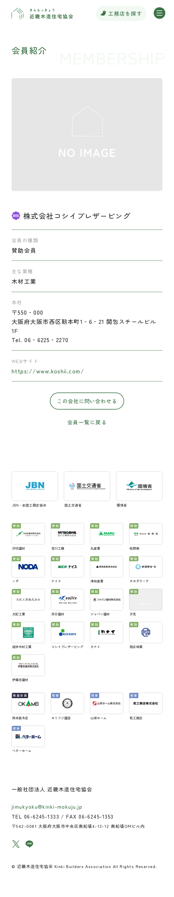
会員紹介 (29, 50)
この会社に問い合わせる (87, 401)
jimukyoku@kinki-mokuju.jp (47, 806)
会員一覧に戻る (87, 422)
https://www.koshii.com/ (48, 371)
